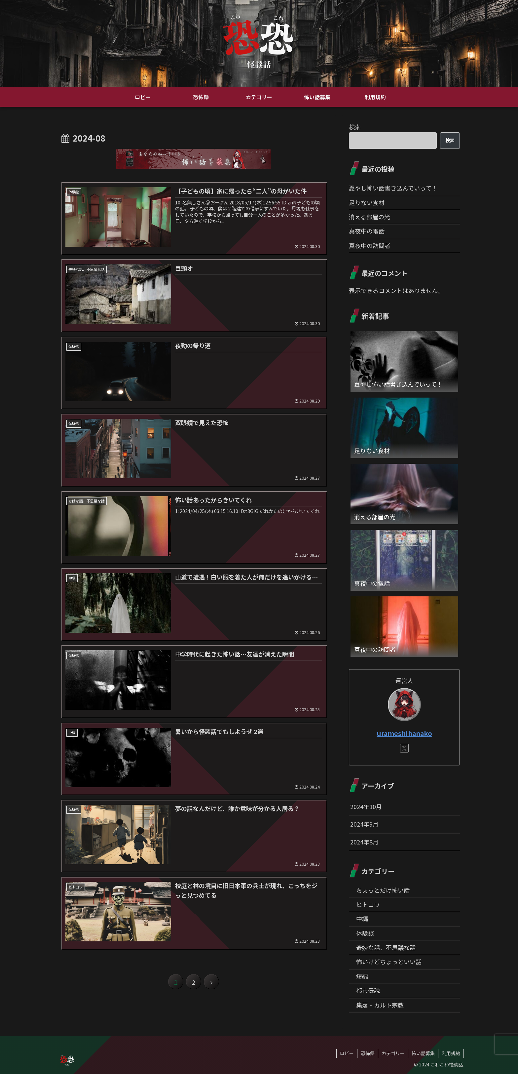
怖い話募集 (423, 1053)
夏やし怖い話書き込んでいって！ (393, 188)
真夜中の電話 (367, 231)
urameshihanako (404, 733)
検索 (355, 126)
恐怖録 (368, 1053)
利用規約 (451, 1053)
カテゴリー (393, 1053)
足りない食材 (367, 202)
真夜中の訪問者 (369, 245)
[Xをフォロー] (404, 748)
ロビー (347, 1053)
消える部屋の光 (369, 216)
